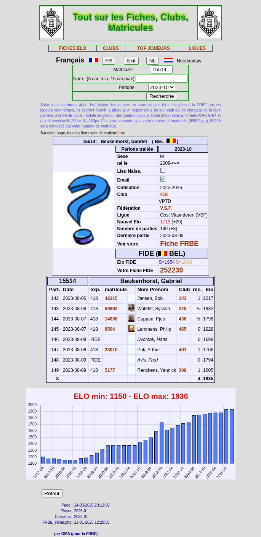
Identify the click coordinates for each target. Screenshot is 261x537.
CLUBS (110, 48)
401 (182, 349)
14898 (111, 319)
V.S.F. (166, 208)
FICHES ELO (72, 48)
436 (182, 319)
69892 (111, 308)
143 (182, 298)
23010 (111, 349)
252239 (171, 270)
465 (182, 329)
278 (182, 308)
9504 (109, 329)
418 (163, 194)
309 (182, 370)
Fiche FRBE (179, 243)
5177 (109, 370)
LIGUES (197, 48)
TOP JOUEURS (153, 48)
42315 (111, 298)
